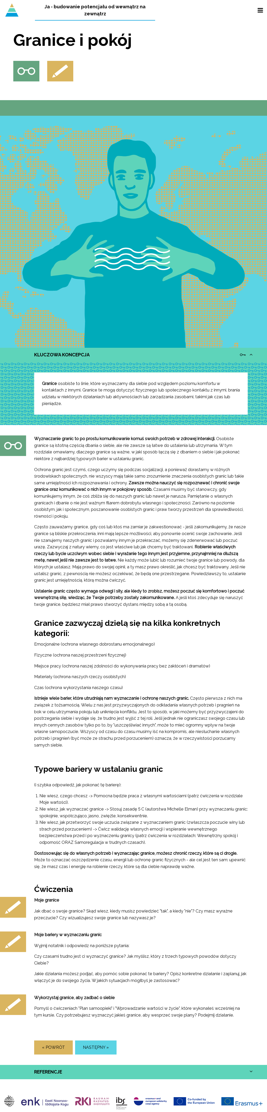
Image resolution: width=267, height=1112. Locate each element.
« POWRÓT (53, 1047)
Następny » (96, 1047)
